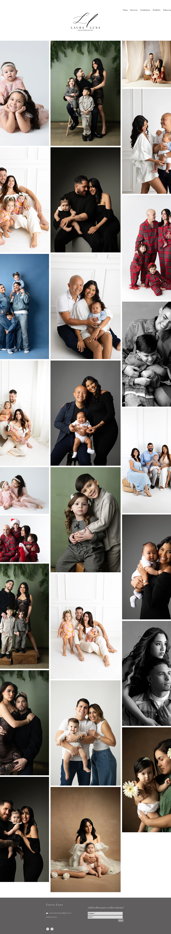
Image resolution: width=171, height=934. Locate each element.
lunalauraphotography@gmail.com (60, 913)
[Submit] (120, 920)
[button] (156, 10)
